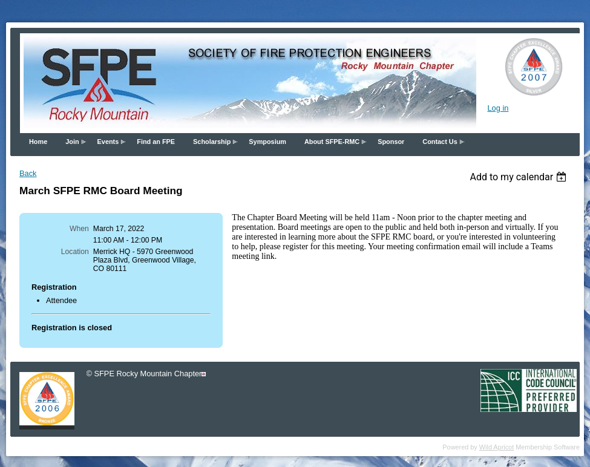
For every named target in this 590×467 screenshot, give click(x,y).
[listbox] (519, 177)
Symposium (267, 141)
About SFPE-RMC (331, 141)
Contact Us (439, 141)
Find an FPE (156, 141)
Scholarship (212, 141)
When (79, 228)
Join (72, 141)
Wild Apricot (496, 447)
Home (38, 141)
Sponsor (391, 141)
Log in (497, 108)
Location (75, 251)
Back (27, 173)
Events (108, 141)
